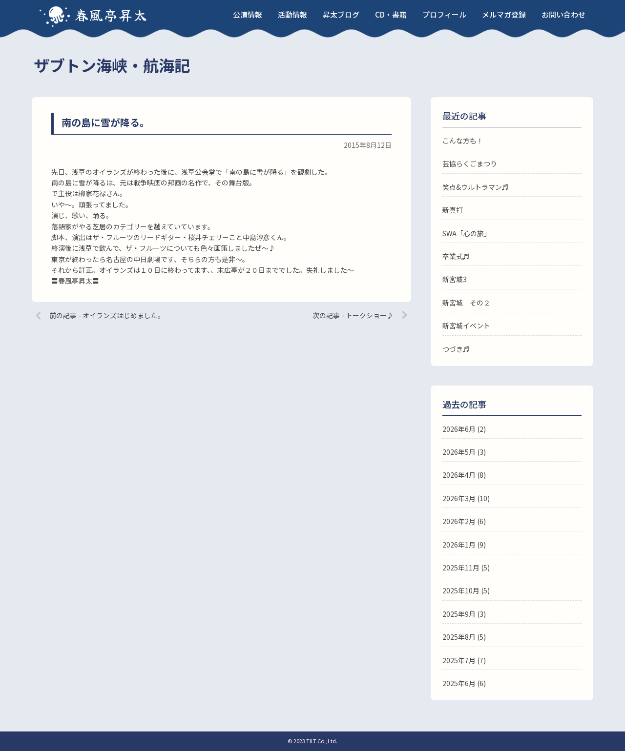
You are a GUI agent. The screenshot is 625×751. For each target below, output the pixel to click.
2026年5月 (459, 452)
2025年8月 (459, 637)
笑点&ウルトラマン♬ (475, 187)
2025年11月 (460, 567)
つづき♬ (456, 349)
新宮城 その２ (466, 302)
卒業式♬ (456, 256)
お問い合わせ (563, 14)
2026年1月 (459, 544)
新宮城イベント (466, 325)
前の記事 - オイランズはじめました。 (107, 315)
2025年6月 (459, 683)
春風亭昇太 (111, 14)
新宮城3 (454, 279)
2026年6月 (459, 429)
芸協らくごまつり (469, 163)
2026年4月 (459, 475)
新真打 (452, 210)
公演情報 (247, 14)
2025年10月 (460, 590)
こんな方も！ (462, 140)
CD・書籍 (391, 14)
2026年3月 (459, 498)
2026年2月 (459, 521)
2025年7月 (459, 660)
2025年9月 (459, 614)
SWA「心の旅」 (466, 233)
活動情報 (292, 14)
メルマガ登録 (504, 14)
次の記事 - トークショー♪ (353, 315)
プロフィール (444, 14)
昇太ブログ (341, 14)
